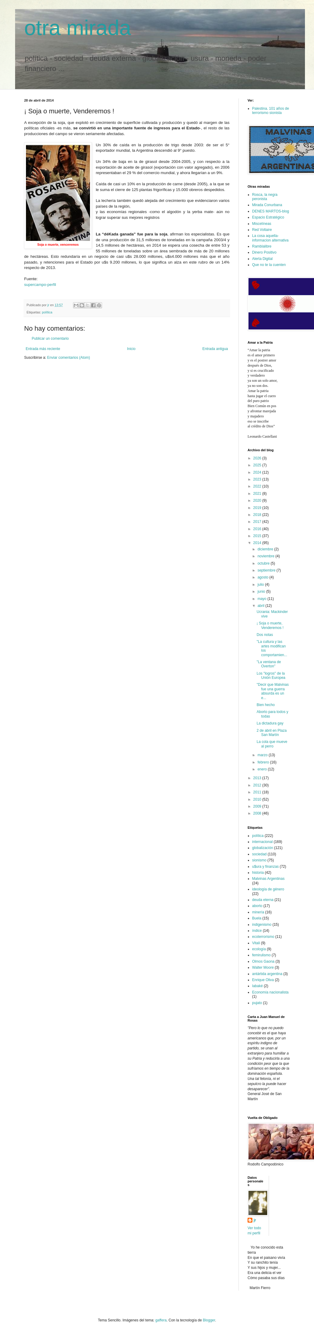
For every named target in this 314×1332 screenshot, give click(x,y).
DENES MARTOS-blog (270, 211)
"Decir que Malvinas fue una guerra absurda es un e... (273, 691)
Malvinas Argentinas (268, 879)
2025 (257, 465)
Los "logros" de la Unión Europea (271, 675)
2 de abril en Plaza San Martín (272, 732)
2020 (257, 500)
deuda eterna (263, 900)
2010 (257, 799)
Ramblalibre (261, 246)
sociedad (259, 854)
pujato (257, 1003)
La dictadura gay (270, 723)
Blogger (209, 1320)
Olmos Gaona (263, 961)
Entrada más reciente (43, 349)
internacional (262, 842)
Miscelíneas (261, 224)
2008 (257, 813)
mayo (263, 599)
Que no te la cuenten (269, 265)
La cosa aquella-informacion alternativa (270, 238)
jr (255, 1220)
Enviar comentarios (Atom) (68, 357)
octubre (264, 563)
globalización (262, 848)
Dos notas (265, 635)
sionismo (259, 860)
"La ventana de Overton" (269, 664)
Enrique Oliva (263, 980)
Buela (256, 918)
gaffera (160, 1320)
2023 (257, 479)
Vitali (256, 943)
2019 (257, 508)
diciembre (266, 549)
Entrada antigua (215, 349)
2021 (257, 493)
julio (261, 584)
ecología (259, 949)
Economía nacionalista (270, 992)
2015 (257, 536)
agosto (263, 577)
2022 (257, 486)
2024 (257, 472)
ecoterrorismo (263, 937)
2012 (257, 785)
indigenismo (261, 924)
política (47, 312)
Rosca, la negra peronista (264, 197)
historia (258, 872)
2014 (257, 543)
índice (257, 931)
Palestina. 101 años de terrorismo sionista (270, 110)
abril (261, 606)
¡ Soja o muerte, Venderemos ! (270, 625)
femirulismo (261, 955)
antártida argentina (267, 974)
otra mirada (77, 28)
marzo (263, 755)
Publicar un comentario (50, 338)
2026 (257, 458)
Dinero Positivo (264, 252)
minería (258, 912)
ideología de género (268, 889)
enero (263, 769)
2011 (257, 792)
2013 (257, 778)
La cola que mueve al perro (272, 744)
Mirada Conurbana (267, 205)
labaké (257, 986)
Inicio (131, 349)
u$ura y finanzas (265, 866)
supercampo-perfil (40, 284)
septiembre (267, 570)
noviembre (266, 556)
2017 (257, 522)
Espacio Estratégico (268, 217)
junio (262, 591)
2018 (257, 515)
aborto (257, 906)
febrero (264, 762)
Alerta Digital (262, 259)
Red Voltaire (262, 230)
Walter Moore (263, 967)
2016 (257, 529)
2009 (257, 806)
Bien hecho (266, 705)
